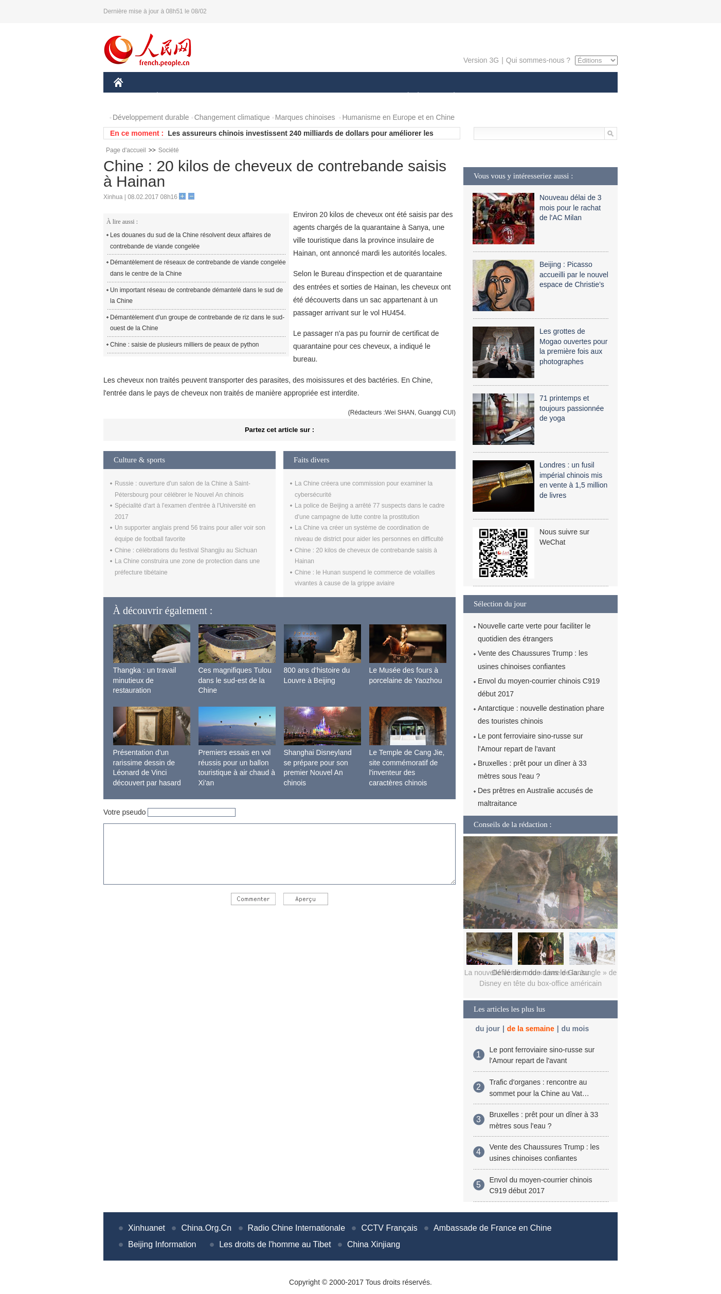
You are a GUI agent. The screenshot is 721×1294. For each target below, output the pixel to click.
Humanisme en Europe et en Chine (398, 117)
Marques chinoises (305, 117)
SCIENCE (311, 97)
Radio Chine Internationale (296, 1228)
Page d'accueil (126, 150)
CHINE (131, 97)
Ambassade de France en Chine (492, 1228)
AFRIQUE (266, 97)
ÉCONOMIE (175, 97)
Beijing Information (162, 1244)
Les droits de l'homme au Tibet (275, 1244)
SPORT (489, 97)
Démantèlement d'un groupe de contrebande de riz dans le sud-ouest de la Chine (197, 323)
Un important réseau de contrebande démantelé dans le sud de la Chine (196, 295)
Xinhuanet (146, 1228)
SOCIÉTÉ (403, 97)
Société (168, 150)
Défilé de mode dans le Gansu (540, 972)
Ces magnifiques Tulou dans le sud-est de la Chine (235, 680)
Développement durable (151, 117)
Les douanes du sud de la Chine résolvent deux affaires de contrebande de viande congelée (190, 240)
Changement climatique (232, 117)
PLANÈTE (448, 97)
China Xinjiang (373, 1244)
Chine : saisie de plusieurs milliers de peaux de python (184, 344)
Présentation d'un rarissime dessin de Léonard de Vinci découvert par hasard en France (147, 772)
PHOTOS (581, 97)
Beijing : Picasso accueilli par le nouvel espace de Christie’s (573, 274)
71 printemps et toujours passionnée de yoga (571, 408)
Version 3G (481, 60)
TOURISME (534, 97)
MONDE (223, 97)
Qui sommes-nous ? (538, 60)
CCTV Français (389, 1228)
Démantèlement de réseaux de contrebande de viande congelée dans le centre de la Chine (198, 268)
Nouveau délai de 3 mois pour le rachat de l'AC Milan (570, 207)
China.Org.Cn (206, 1228)
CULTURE (357, 97)
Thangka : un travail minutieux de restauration (144, 680)
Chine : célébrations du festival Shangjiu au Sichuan (186, 550)
